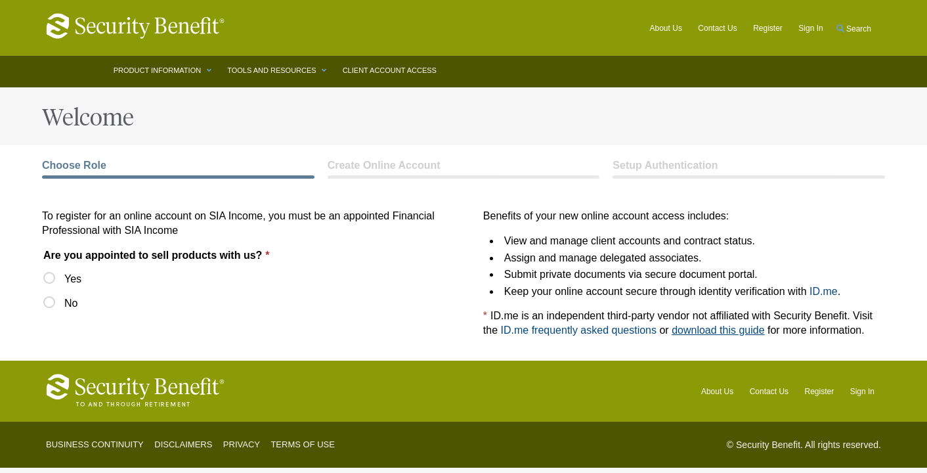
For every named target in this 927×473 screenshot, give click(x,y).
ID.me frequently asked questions (579, 330)
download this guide (718, 330)
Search (853, 29)
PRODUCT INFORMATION (158, 70)
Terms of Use (302, 444)
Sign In (862, 391)
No (62, 302)
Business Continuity (95, 444)
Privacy (241, 444)
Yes (62, 278)
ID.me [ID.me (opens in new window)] (823, 291)
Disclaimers (183, 444)
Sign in (810, 28)
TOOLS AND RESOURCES (272, 70)
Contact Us (717, 28)
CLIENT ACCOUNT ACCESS (391, 70)
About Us (666, 28)
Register (768, 28)
